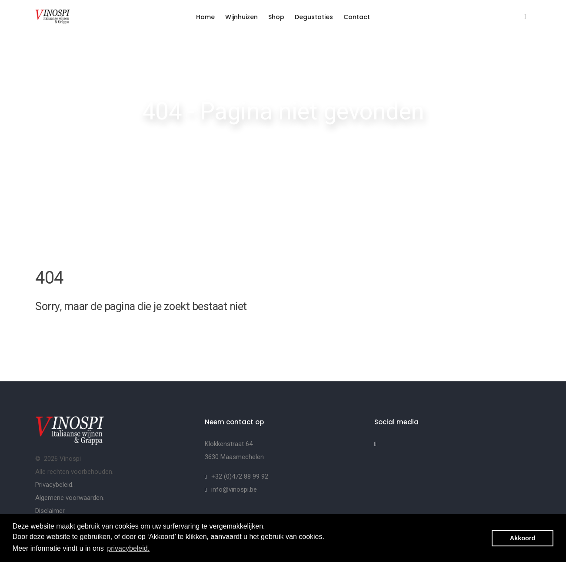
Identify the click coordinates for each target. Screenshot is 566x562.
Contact (356, 17)
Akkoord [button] (522, 538)
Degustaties (314, 17)
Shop (276, 17)
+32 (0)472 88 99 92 (239, 476)
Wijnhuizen (241, 17)
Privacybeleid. (54, 485)
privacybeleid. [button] (128, 548)
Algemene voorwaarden (69, 498)
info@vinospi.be (234, 489)
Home (205, 17)
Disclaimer (49, 511)
